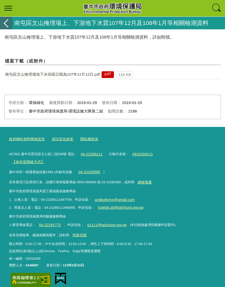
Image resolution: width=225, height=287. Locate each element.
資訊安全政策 (59, 139)
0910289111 (138, 153)
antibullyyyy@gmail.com (112, 195)
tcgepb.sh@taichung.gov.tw (118, 202)
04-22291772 (48, 219)
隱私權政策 (84, 139)
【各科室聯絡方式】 (27, 160)
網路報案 (144, 178)
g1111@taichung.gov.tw (102, 219)
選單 (8, 8)
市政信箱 (78, 228)
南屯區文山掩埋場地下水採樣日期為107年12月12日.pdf (52, 74)
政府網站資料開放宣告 (25, 139)
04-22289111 (90, 153)
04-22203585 (88, 169)
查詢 (217, 8)
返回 (6, 23)
